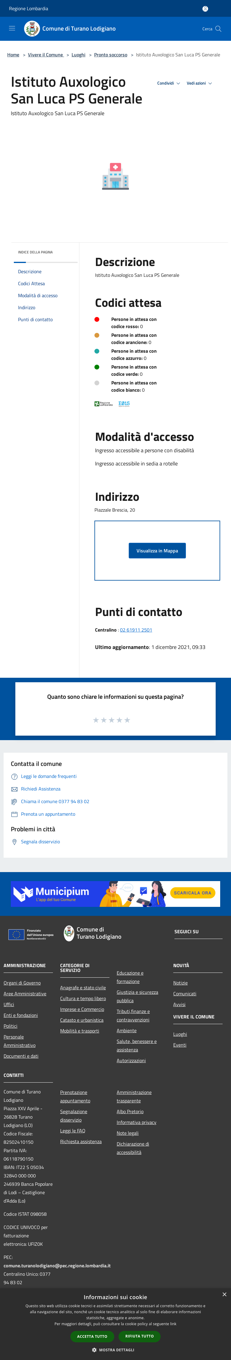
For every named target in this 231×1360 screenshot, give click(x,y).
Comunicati (184, 993)
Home (13, 54)
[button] (115, 1350)
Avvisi (179, 1004)
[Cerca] (218, 28)
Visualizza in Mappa (157, 550)
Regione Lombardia (28, 8)
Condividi (169, 83)
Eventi (179, 1044)
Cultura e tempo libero (83, 998)
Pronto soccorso (110, 54)
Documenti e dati (21, 1056)
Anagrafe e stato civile (83, 987)
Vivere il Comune (46, 54)
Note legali (128, 1133)
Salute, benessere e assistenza (137, 1045)
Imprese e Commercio (82, 1009)
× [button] (224, 1295)
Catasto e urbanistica (81, 1020)
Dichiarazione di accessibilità (133, 1148)
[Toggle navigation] (12, 28)
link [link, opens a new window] (173, 1323)
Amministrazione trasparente (134, 1096)
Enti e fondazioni (21, 1015)
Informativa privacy (136, 1122)
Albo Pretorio (130, 1111)
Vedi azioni (200, 83)
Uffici (9, 1004)
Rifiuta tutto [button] (139, 1336)
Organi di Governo (22, 982)
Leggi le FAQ (72, 1130)
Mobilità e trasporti (79, 1030)
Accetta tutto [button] (92, 1336)
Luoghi (78, 54)
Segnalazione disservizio (73, 1115)
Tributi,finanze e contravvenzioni (133, 1015)
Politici (10, 1026)
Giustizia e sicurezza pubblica (137, 996)
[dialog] (115, 1324)
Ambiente (127, 1030)
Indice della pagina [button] (35, 252)
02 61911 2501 (136, 629)
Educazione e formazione (130, 977)
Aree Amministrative (25, 993)
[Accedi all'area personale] (205, 9)
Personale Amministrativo (19, 1041)
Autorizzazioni (131, 1060)
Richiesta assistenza (81, 1141)
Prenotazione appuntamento (75, 1096)
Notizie (180, 982)
